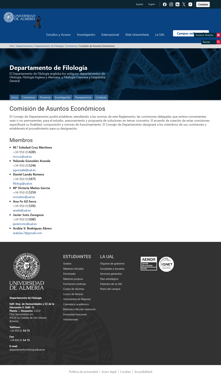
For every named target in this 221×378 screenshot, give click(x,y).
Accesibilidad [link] (143, 371)
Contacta (203, 4)
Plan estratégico (109, 279)
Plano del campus (110, 289)
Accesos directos (208, 35)
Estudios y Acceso (58, 34)
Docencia (45, 97)
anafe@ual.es (22, 210)
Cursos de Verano (73, 294)
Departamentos (24, 45)
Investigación (86, 34)
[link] (203, 4)
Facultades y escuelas (112, 268)
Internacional (110, 34)
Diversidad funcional (75, 314)
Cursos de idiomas (73, 289)
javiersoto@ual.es (25, 224)
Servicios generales (111, 273)
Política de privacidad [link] (83, 371)
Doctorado (69, 273)
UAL (11, 45)
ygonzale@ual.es (24, 170)
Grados (67, 263)
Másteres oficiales (73, 268)
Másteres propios (73, 279)
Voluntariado (70, 319)
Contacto (101, 97)
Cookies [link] (125, 371)
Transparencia (83, 97)
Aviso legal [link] (109, 371)
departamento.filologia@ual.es (27, 349)
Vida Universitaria (137, 34)
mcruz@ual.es (22, 156)
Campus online (191, 33)
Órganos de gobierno (112, 263)
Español (139, 4)
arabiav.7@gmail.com (27, 233)
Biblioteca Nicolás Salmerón (79, 309)
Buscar (212, 42)
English (151, 4)
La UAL (160, 34)
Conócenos (71, 45)
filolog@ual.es (22, 183)
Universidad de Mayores (77, 299)
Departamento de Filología (49, 45)
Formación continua (74, 284)
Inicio (14, 97)
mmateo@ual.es (24, 197)
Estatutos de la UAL (111, 284)
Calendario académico (76, 304)
